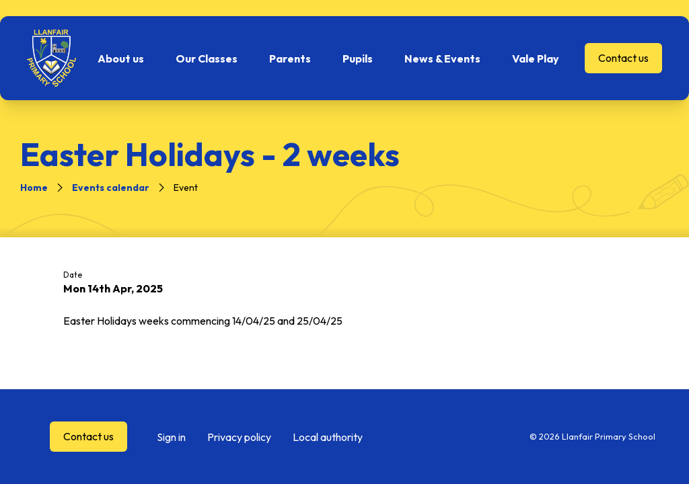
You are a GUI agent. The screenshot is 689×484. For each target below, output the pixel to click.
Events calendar (110, 188)
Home (34, 188)
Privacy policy (239, 437)
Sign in (171, 437)
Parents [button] (290, 58)
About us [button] (121, 58)
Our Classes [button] (207, 58)
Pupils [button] (357, 58)
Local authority (328, 437)
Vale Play (535, 58)
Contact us (623, 58)
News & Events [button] (442, 58)
